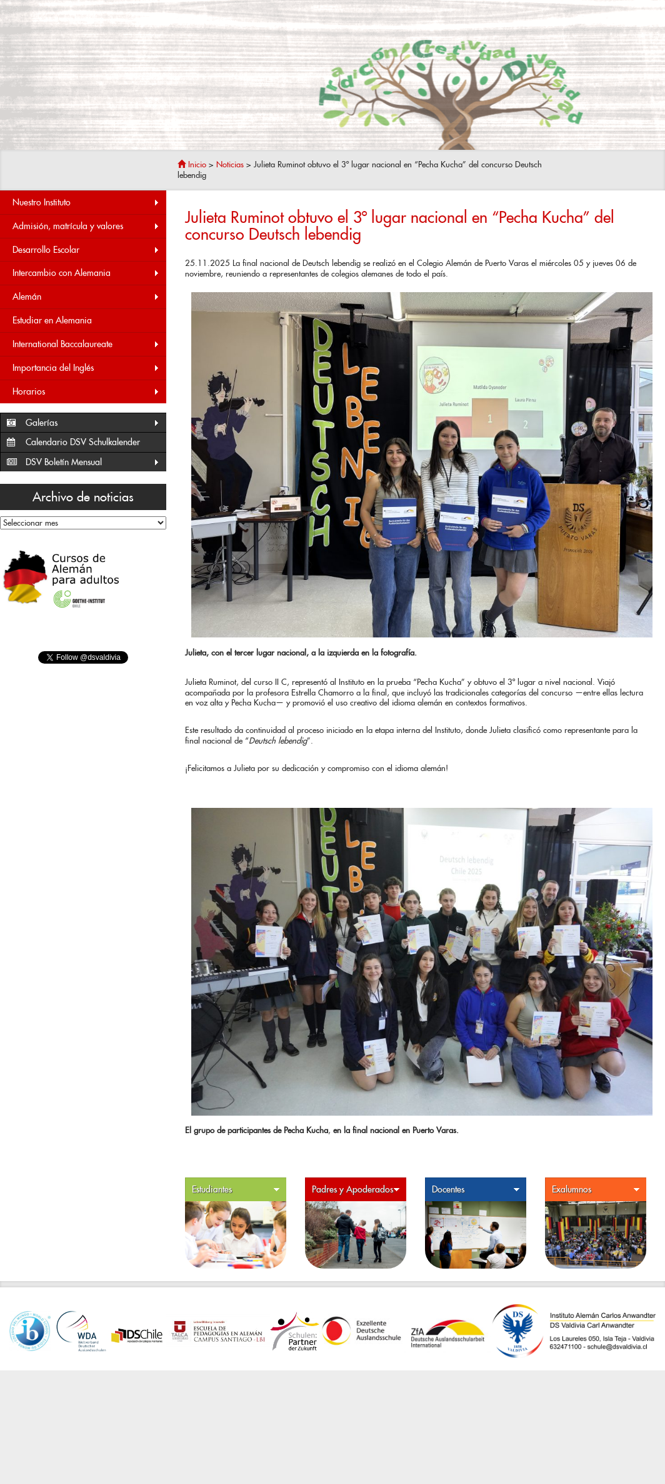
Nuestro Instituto (86, 202)
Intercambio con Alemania (86, 273)
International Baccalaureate (86, 344)
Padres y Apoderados (356, 1189)
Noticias (230, 164)
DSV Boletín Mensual (93, 462)
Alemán (86, 296)
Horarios (86, 391)
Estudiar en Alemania (52, 320)
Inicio (192, 164)
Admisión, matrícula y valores (86, 226)
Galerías (93, 423)
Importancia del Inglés (86, 368)
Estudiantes (236, 1189)
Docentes (476, 1189)
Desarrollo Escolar (86, 250)
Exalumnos (596, 1189)
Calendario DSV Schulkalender (83, 442)
